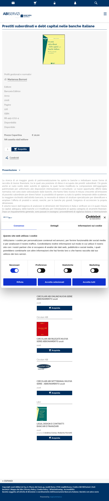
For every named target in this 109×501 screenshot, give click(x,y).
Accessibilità (69, 489)
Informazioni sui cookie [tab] (90, 225)
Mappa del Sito (17, 489)
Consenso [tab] (19, 225)
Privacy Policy (30, 489)
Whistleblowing (56, 489)
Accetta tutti (89, 282)
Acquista (20, 149)
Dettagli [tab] (54, 225)
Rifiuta (20, 282)
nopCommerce (56, 497)
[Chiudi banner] (105, 217)
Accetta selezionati (54, 282)
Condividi (14, 158)
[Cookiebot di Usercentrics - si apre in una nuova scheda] (87, 217)
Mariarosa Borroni (17, 79)
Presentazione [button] (11, 170)
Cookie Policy (42, 489)
